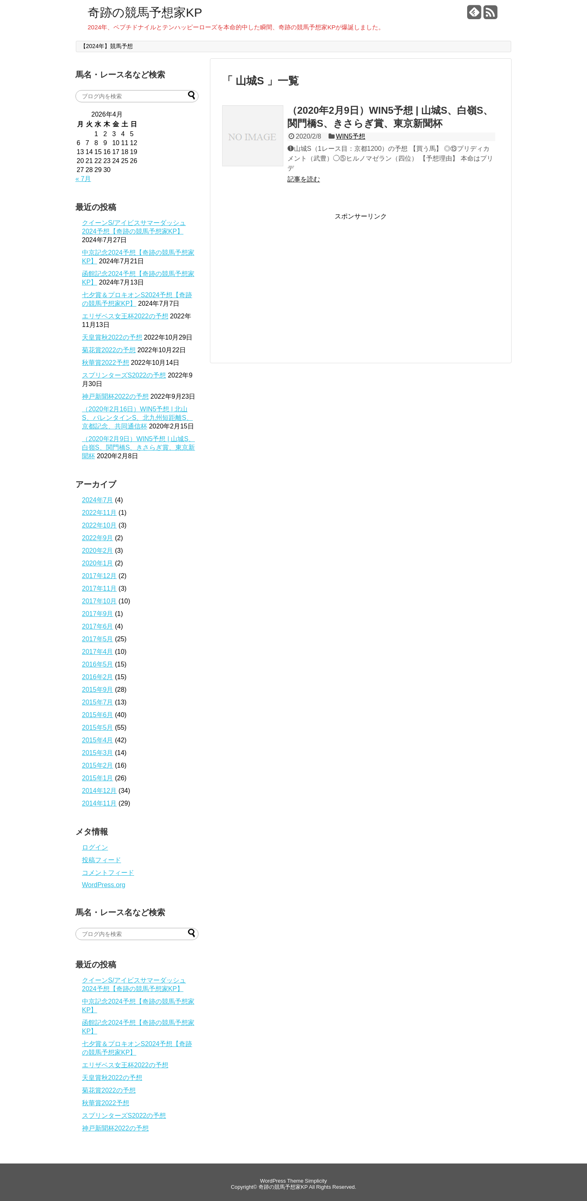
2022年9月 (97, 537)
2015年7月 (97, 702)
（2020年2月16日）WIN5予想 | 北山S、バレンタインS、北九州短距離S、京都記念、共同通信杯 (137, 418)
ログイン (95, 847)
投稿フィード (101, 860)
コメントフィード (108, 872)
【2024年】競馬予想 (106, 46)
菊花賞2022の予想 (109, 350)
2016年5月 (97, 664)
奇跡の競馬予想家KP (145, 13)
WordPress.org (103, 884)
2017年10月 (99, 601)
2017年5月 (97, 639)
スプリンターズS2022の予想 (124, 375)
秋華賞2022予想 (105, 362)
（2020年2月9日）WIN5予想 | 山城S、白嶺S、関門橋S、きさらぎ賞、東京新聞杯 (138, 447)
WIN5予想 (350, 136)
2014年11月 (99, 803)
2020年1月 (97, 563)
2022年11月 (99, 512)
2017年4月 (97, 651)
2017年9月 (97, 613)
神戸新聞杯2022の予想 (115, 396)
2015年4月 (97, 740)
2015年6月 (97, 714)
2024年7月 (97, 500)
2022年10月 (99, 525)
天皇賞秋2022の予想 (112, 337)
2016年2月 (97, 676)
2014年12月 (99, 790)
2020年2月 (97, 550)
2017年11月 (99, 588)
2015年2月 (97, 765)
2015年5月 (97, 727)
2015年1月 (97, 778)
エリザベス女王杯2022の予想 (125, 316)
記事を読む (303, 179)
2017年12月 (99, 575)
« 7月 (83, 178)
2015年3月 (97, 752)
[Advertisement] (290, 278)
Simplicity (316, 1181)
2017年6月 (97, 626)
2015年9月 (97, 689)
